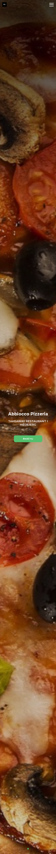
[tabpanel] (28, 427)
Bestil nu (28, 438)
